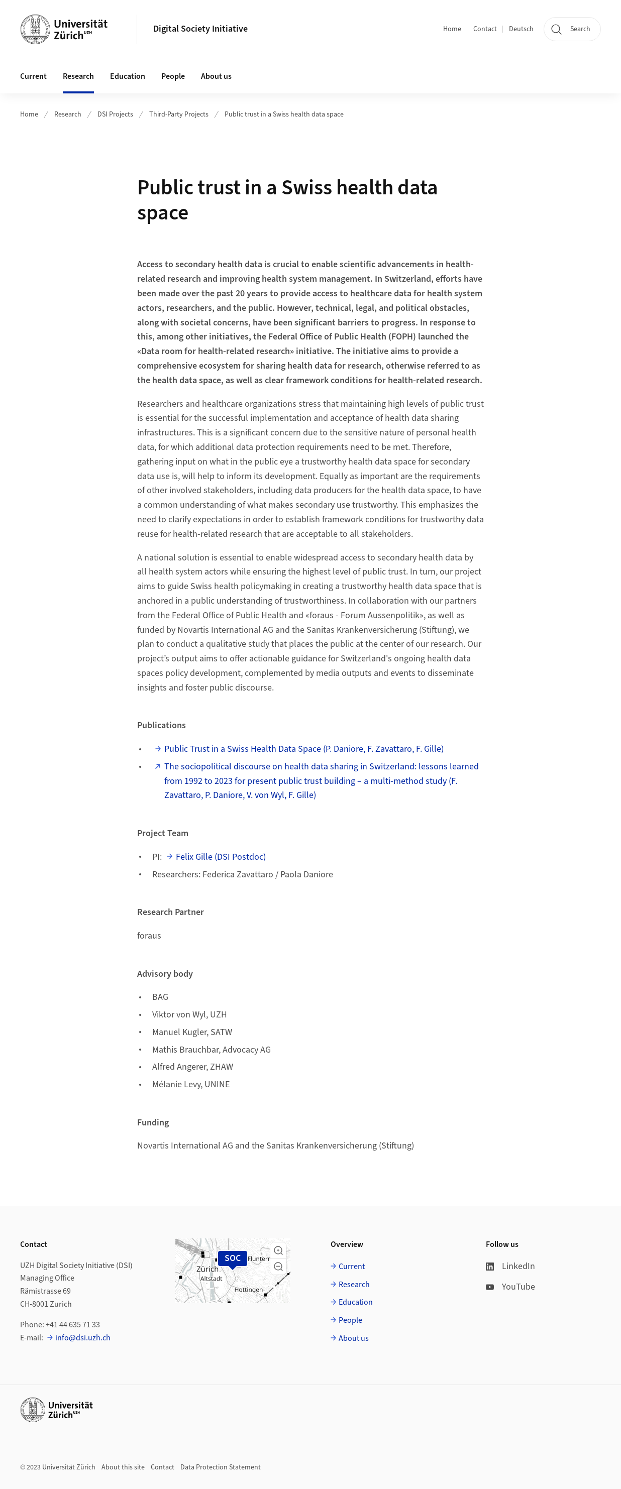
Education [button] (127, 76)
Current (352, 1266)
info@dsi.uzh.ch (83, 1337)
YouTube (510, 1287)
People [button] (173, 76)
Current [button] (33, 76)
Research (67, 114)
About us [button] (216, 76)
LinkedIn (510, 1266)
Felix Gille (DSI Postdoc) (221, 857)
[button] (278, 1250)
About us (354, 1338)
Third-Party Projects (179, 114)
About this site (123, 1467)
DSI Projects (115, 114)
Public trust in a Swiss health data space (284, 114)
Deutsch (521, 29)
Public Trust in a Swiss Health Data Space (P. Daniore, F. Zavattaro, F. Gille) (304, 749)
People (350, 1320)
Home (452, 29)
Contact (485, 29)
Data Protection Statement (220, 1467)
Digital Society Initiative (200, 29)
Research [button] (78, 76)
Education (356, 1302)
